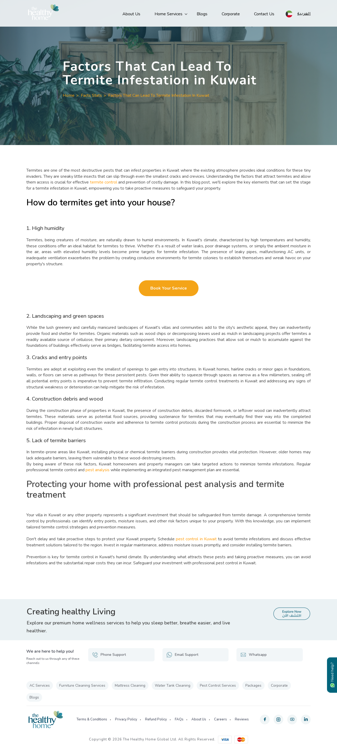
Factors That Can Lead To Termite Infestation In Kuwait (158, 95)
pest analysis (98, 470)
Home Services (168, 14)
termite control (103, 182)
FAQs (179, 719)
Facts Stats (91, 95)
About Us (131, 14)
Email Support (182, 655)
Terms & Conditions (91, 719)
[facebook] (265, 719)
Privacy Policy (126, 719)
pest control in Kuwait (196, 539)
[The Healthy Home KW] (43, 13)
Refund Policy (156, 719)
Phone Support (109, 655)
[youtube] (292, 719)
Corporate (231, 14)
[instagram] (278, 719)
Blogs (202, 14)
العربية (304, 13)
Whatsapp (253, 655)
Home (69, 95)
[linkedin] (306, 719)
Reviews (242, 719)
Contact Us (264, 14)
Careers (220, 719)
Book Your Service (168, 288)
